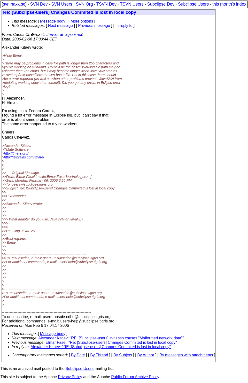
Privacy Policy (70, 377)
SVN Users (61, 4)
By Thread (99, 355)
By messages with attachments (186, 355)
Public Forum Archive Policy (135, 377)
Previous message (94, 25)
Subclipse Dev (160, 4)
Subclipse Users (193, 4)
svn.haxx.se (14, 4)
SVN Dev (38, 4)
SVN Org (84, 4)
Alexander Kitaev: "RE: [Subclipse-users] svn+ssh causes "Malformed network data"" (111, 338)
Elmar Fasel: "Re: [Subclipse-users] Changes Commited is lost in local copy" (111, 342)
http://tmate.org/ (16, 153)
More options (82, 21)
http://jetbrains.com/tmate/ (24, 157)
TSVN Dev (106, 4)
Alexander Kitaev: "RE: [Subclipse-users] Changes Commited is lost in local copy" (101, 347)
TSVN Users (132, 4)
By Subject (122, 355)
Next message (60, 25)
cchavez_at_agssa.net (63, 34)
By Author (145, 355)
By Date (78, 355)
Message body (52, 21)
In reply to (124, 25)
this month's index (229, 4)
